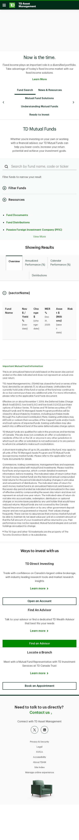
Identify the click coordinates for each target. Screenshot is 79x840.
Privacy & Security (39, 740)
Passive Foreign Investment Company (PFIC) (34, 228)
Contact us (40, 711)
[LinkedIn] (44, 728)
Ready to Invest (39, 113)
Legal (39, 745)
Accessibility (39, 755)
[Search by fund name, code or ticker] (39, 164)
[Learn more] (39, 586)
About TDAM (39, 760)
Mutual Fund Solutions (39, 96)
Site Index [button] (39, 765)
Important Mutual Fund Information (23, 364)
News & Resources (50, 88)
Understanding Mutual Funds (39, 105)
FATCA (39, 750)
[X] (34, 728)
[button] (39, 599)
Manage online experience (39, 771)
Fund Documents (17, 213)
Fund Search (25, 88)
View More (39, 235)
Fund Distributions (18, 221)
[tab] (14, 261)
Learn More (39, 77)
